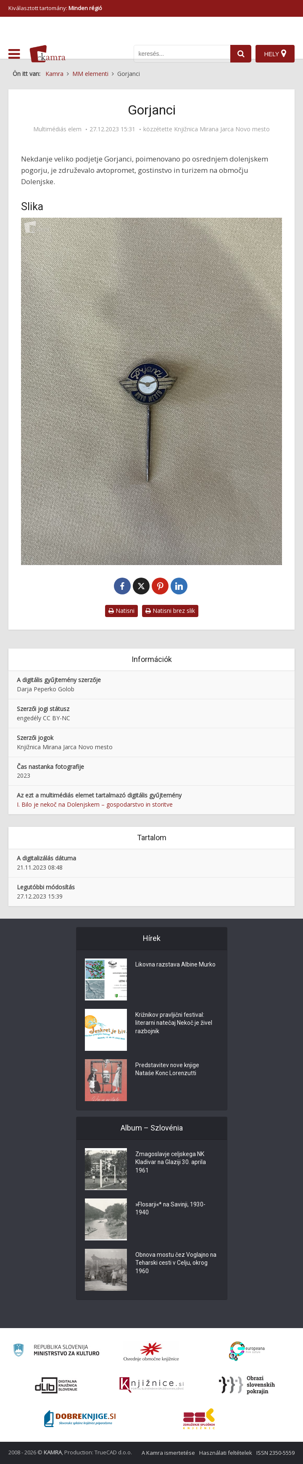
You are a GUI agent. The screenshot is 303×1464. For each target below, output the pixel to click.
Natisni (121, 611)
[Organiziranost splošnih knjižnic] (151, 1351)
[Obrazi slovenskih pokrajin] (247, 1385)
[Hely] (275, 54)
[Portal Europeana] (246, 1351)
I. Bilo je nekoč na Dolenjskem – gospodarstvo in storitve (95, 804)
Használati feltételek (225, 1452)
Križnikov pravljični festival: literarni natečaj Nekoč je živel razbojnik (174, 1023)
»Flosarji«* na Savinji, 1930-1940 (171, 1209)
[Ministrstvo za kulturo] (56, 1351)
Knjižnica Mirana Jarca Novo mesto (222, 129)
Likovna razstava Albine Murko (175, 964)
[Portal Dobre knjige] (80, 1418)
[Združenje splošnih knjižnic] (199, 1418)
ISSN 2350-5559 (275, 1452)
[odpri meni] (14, 54)
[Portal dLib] (56, 1385)
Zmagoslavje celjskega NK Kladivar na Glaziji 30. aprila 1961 (170, 1163)
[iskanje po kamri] (182, 54)
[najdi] (240, 54)
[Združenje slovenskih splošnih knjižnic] (151, 1385)
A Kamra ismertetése (168, 1452)
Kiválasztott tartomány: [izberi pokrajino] (55, 8)
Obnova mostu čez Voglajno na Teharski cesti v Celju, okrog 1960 (176, 1263)
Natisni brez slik (170, 611)
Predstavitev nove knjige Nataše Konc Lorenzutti (167, 1069)
